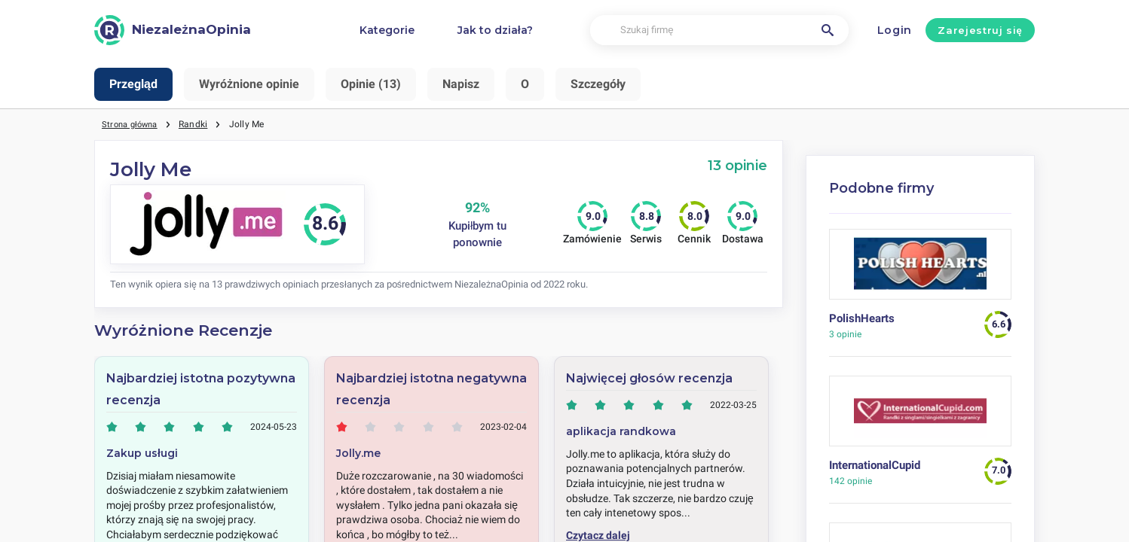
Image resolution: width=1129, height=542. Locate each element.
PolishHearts (862, 318)
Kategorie (387, 30)
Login (895, 30)
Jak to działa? (495, 30)
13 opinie (737, 165)
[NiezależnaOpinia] (172, 30)
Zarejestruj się (980, 30)
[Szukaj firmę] (719, 30)
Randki (199, 124)
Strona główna (133, 124)
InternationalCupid (874, 465)
